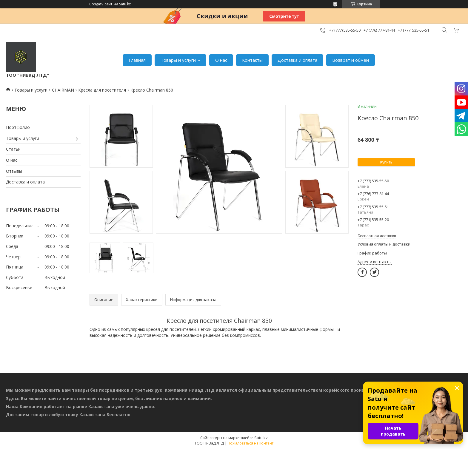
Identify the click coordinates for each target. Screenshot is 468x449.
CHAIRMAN (63, 90)
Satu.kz (261, 437)
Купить (386, 162)
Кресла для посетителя (102, 90)
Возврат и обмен (350, 60)
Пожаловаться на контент (250, 443)
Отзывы (14, 171)
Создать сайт (100, 4)
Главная (137, 60)
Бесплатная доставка (377, 236)
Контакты (252, 60)
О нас (221, 60)
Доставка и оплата (297, 60)
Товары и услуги (178, 60)
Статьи (13, 149)
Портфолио (18, 127)
